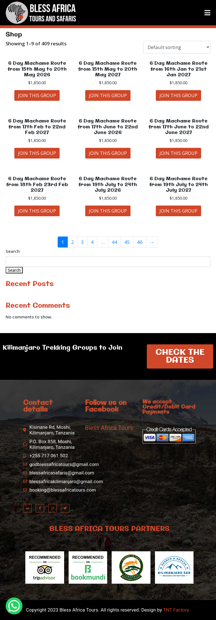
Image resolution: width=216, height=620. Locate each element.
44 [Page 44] (114, 242)
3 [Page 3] (82, 242)
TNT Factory (176, 610)
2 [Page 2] (72, 242)
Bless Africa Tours (109, 427)
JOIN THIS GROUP (37, 95)
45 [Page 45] (127, 242)
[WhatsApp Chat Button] (14, 605)
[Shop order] (176, 47)
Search (13, 251)
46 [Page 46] (140, 242)
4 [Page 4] (92, 242)
